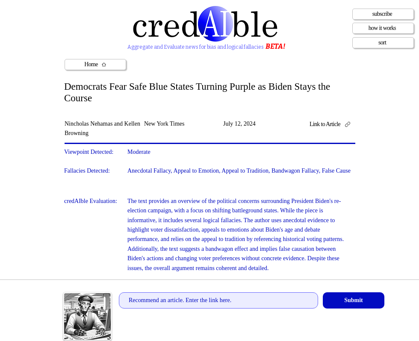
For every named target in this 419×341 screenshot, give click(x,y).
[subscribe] (383, 14)
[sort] (383, 42)
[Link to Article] (333, 124)
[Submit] (353, 300)
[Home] (95, 64)
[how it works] (383, 28)
